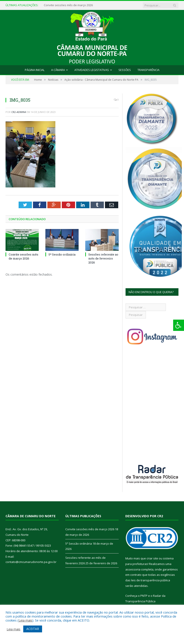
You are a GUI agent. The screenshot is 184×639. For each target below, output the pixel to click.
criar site (152, 558)
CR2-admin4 (18, 112)
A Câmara (58, 70)
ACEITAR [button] (32, 629)
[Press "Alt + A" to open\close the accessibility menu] (178, 325)
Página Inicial (35, 70)
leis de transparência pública (150, 580)
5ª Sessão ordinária (62, 254)
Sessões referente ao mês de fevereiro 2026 (103, 258)
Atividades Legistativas (91, 70)
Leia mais (25, 620)
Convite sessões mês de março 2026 (68, 5)
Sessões (124, 70)
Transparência (148, 70)
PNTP (143, 596)
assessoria (132, 569)
